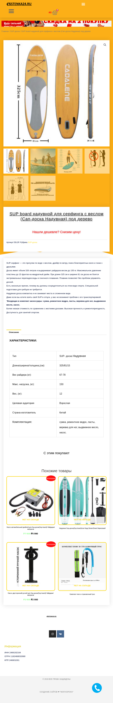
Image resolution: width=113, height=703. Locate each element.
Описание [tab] (14, 332)
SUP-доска (15, 31)
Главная (5, 31)
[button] (83, 4)
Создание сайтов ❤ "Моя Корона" (56, 692)
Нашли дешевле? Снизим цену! (56, 232)
